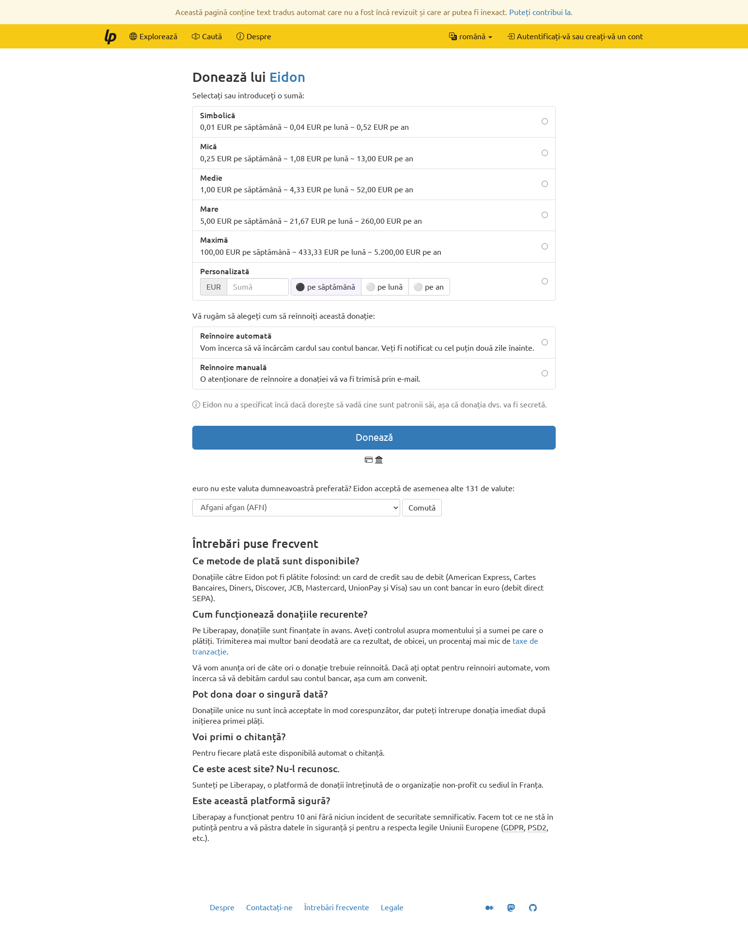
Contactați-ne (269, 907)
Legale (392, 907)
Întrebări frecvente (336, 907)
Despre (222, 907)
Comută (422, 507)
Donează (374, 437)
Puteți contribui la (540, 12)
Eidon (287, 76)
